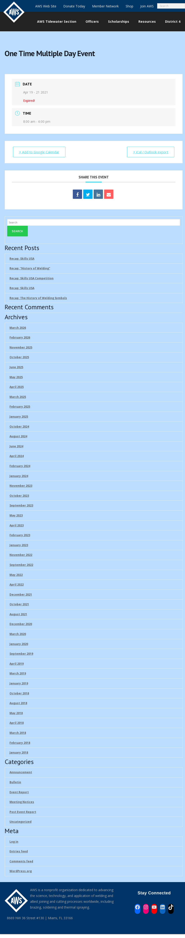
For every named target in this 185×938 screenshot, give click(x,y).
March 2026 (18, 328)
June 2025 (16, 367)
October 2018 (19, 693)
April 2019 (17, 664)
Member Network (105, 6)
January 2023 (19, 545)
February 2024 (20, 466)
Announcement (21, 772)
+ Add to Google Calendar (40, 152)
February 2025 (20, 407)
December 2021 (21, 594)
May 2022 (16, 575)
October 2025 (19, 357)
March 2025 (18, 397)
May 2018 (16, 713)
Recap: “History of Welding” (30, 269)
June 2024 (16, 446)
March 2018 (18, 733)
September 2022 (21, 565)
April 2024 (17, 456)
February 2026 (20, 338)
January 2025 (19, 417)
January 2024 (19, 476)
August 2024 (18, 436)
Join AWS (147, 6)
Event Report (19, 792)
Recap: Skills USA (22, 259)
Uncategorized (21, 822)
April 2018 (17, 723)
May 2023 (16, 515)
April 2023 (17, 525)
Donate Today (74, 6)
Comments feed (21, 861)
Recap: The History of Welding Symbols (38, 298)
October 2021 (19, 604)
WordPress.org (21, 871)
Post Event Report (23, 812)
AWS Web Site (45, 6)
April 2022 (17, 585)
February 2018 (20, 743)
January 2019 (19, 684)
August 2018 (18, 703)
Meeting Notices (22, 802)
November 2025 (21, 347)
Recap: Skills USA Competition (32, 278)
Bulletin (15, 782)
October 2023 (19, 496)
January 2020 (19, 644)
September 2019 (21, 654)
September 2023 (21, 506)
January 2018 (19, 753)
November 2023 (21, 486)
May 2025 (16, 377)
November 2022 (21, 555)
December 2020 (21, 624)
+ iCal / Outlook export (150, 152)
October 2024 (19, 427)
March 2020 (18, 634)
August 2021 (18, 614)
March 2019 (18, 674)
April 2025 (17, 387)
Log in (14, 842)
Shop (129, 6)
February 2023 (20, 535)
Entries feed (19, 852)
